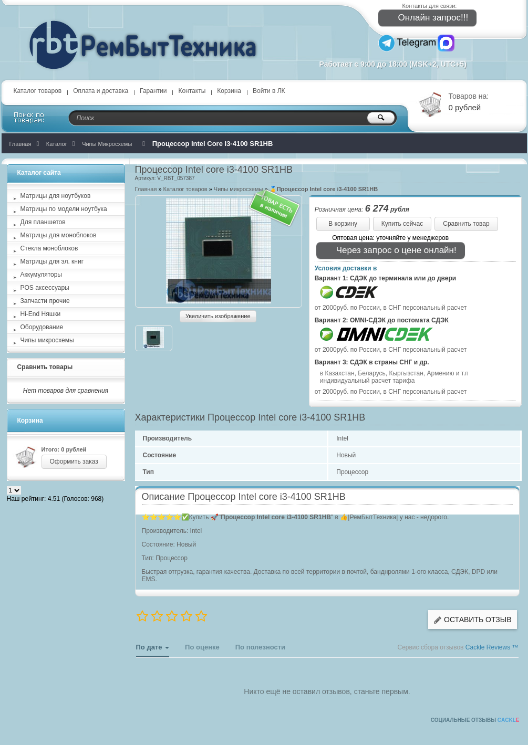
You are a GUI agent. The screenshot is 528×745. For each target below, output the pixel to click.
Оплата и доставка (100, 91)
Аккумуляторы (41, 274)
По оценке (202, 647)
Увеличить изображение (218, 316)
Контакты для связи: (429, 6)
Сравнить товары (45, 367)
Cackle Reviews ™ (492, 647)
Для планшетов (43, 222)
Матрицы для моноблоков (58, 235)
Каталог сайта (39, 172)
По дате (153, 650)
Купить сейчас (402, 223)
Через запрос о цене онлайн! (389, 250)
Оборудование (42, 327)
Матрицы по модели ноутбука (63, 209)
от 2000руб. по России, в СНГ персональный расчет (391, 307)
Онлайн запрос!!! (426, 18)
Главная (146, 189)
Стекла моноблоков (49, 248)
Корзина (229, 91)
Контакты (191, 91)
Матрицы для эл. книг (52, 261)
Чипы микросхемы (238, 189)
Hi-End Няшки (40, 314)
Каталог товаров (38, 91)
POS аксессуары (44, 287)
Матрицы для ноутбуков (55, 196)
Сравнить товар (466, 223)
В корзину (342, 223)
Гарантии (153, 91)
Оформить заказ (74, 461)
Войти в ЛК (269, 91)
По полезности (260, 647)
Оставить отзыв (472, 619)
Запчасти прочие (45, 301)
